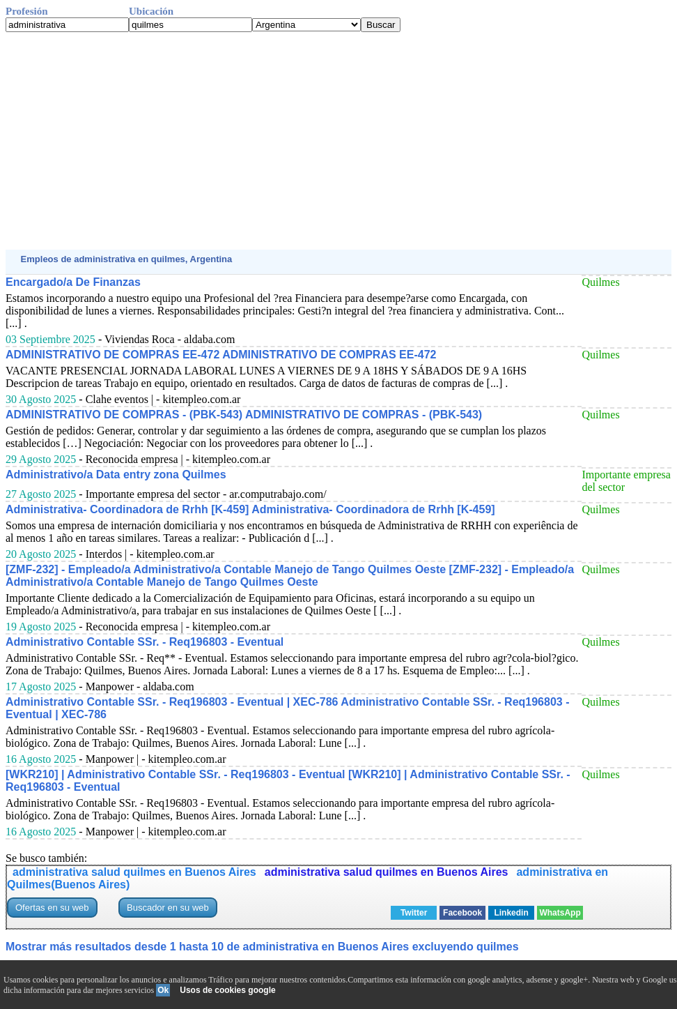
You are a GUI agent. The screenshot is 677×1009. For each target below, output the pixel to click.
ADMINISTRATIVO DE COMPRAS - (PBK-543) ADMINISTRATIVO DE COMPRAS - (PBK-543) (244, 414)
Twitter (413, 913)
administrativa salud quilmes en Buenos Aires (134, 872)
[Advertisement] (338, 140)
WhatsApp (559, 913)
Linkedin (511, 913)
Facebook (462, 913)
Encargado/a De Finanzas (73, 282)
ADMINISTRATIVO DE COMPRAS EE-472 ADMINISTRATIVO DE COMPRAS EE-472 (221, 355)
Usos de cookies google (227, 990)
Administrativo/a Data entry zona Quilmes (116, 474)
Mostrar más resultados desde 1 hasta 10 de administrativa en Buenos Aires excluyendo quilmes (262, 947)
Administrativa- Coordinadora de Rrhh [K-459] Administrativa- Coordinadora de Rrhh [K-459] (250, 509)
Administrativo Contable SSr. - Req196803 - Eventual (144, 642)
